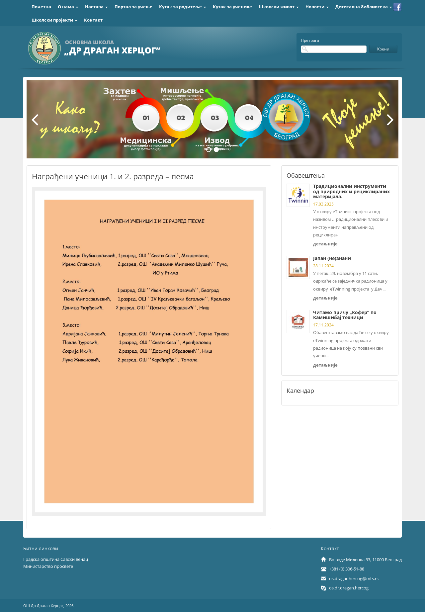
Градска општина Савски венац (55, 559)
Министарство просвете (48, 566)
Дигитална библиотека (363, 7)
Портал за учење (133, 7)
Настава (96, 7)
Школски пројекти (54, 20)
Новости (317, 7)
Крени (383, 49)
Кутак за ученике (232, 7)
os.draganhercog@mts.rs (354, 578)
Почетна (41, 7)
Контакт (93, 20)
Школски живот (279, 7)
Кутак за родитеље (182, 7)
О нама (68, 7)
